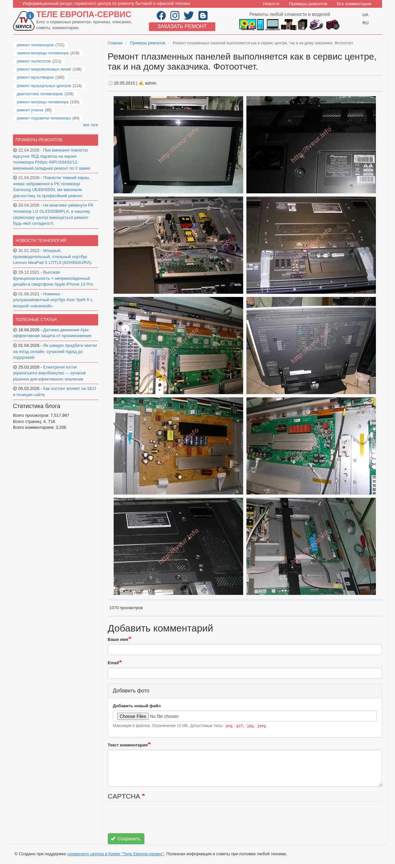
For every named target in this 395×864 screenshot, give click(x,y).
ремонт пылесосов (34, 61)
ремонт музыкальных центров (44, 86)
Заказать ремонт (182, 26)
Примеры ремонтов (308, 3)
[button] (179, 144)
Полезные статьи (36, 319)
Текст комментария (128, 745)
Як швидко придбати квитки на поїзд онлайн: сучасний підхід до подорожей (55, 351)
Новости (271, 3)
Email (113, 662)
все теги (90, 125)
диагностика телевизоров (40, 94)
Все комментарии (354, 3)
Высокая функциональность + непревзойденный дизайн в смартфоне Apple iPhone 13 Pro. (53, 278)
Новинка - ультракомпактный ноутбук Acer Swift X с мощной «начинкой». (53, 299)
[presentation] (157, 820)
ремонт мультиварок (35, 77)
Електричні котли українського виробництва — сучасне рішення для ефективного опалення (49, 373)
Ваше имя (118, 639)
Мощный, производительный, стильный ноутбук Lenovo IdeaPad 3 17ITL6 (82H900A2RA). (52, 256)
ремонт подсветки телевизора (44, 118)
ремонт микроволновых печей (44, 69)
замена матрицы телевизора (43, 53)
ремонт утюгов (30, 110)
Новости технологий (41, 240)
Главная (115, 43)
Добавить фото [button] (131, 690)
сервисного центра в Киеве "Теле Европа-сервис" (115, 853)
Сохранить (125, 838)
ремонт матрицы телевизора (43, 102)
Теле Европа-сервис (83, 14)
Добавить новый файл (137, 705)
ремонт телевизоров (35, 45)
